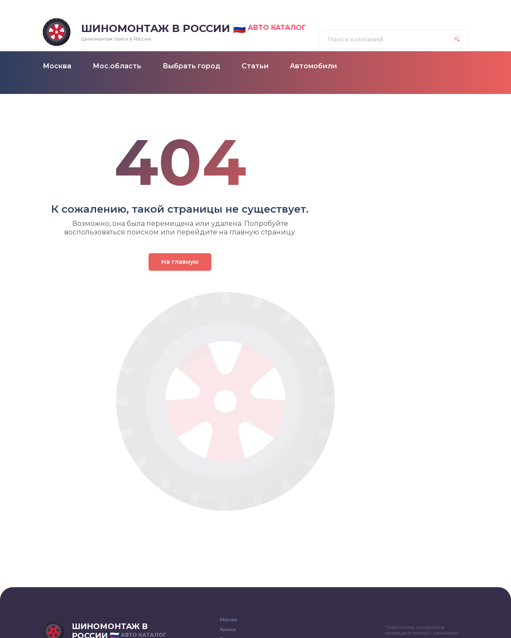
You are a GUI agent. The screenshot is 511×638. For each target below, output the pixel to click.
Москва (228, 620)
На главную (180, 262)
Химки (228, 629)
